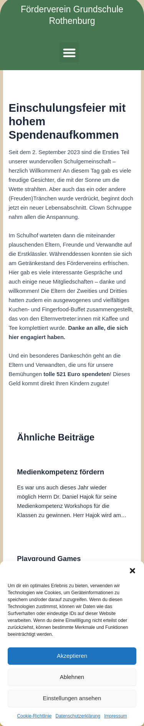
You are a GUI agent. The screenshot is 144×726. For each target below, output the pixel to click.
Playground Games (49, 559)
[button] (132, 571)
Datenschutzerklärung (77, 716)
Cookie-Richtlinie (34, 716)
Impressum (115, 716)
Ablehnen (72, 677)
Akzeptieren (72, 655)
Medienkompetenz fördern (60, 472)
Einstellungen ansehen (72, 698)
